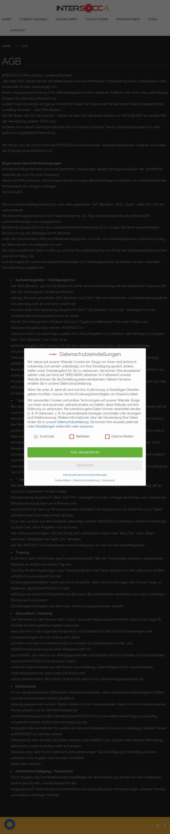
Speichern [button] (85, 462)
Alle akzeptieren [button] (85, 449)
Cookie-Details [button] (63, 477)
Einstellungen (45, 423)
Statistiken (80, 434)
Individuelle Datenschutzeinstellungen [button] (85, 472)
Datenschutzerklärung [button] (87, 477)
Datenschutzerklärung (73, 419)
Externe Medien (119, 434)
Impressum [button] (108, 477)
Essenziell (44, 434)
